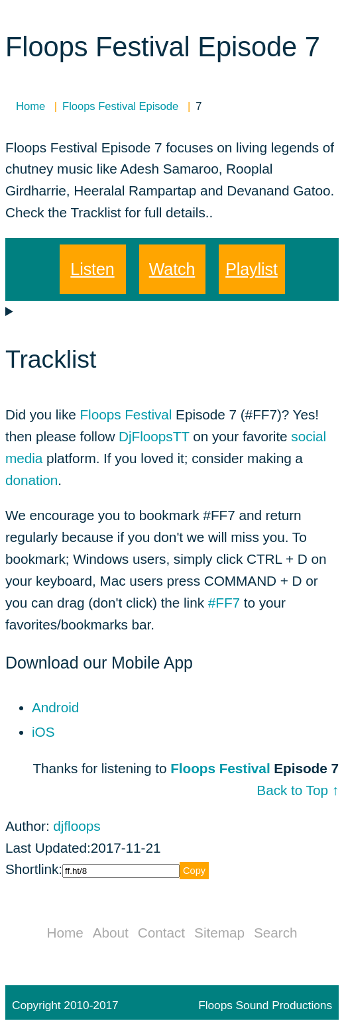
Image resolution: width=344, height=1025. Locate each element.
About (111, 932)
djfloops (76, 826)
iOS (43, 731)
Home (64, 932)
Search (276, 932)
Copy (194, 870)
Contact (161, 932)
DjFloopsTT (154, 436)
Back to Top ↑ (298, 790)
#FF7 (224, 602)
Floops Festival (126, 414)
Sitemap (219, 932)
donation (31, 480)
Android (55, 707)
